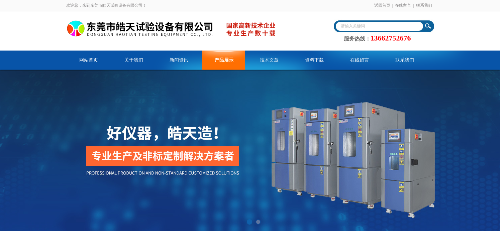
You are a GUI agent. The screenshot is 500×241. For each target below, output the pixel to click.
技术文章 (269, 60)
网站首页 (88, 60)
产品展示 (224, 60)
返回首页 (382, 5)
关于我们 (133, 60)
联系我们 (424, 5)
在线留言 (403, 5)
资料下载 (314, 60)
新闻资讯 (179, 60)
